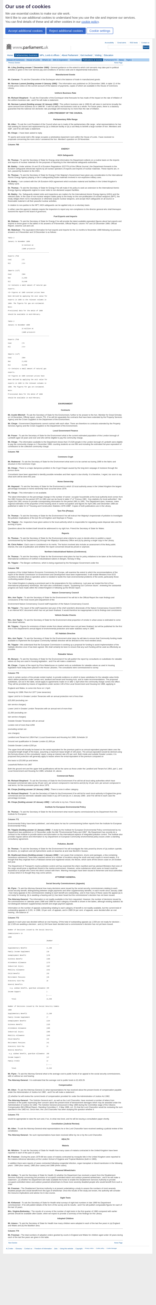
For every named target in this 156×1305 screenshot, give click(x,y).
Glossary (19, 1300)
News (121, 60)
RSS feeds (134, 43)
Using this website (66, 1300)
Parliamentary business (26, 55)
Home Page (118, 63)
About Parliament (70, 55)
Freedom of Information (43, 1300)
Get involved (86, 55)
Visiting (98, 55)
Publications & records (92, 60)
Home (10, 55)
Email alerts (121, 43)
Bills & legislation (60, 60)
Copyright (79, 1300)
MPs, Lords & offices (49, 55)
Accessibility (109, 43)
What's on (46, 60)
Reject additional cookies (66, 30)
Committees (75, 60)
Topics (129, 60)
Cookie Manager (111, 1299)
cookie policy (90, 21)
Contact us (145, 43)
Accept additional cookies (25, 30)
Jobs (55, 1300)
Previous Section (14, 63)
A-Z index (9, 1300)
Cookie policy (100, 1299)
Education (108, 55)
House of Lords (33, 60)
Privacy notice (89, 1299)
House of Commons (15, 60)
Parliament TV (110, 60)
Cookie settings (99, 30)
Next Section (12, 1294)
